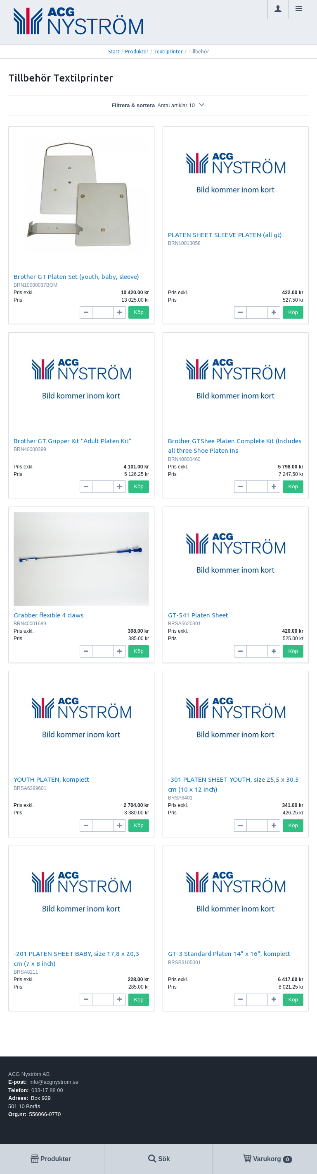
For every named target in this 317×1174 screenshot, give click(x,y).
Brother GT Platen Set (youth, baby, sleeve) (76, 276)
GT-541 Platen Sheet (198, 615)
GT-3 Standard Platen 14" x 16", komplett (229, 953)
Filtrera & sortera (158, 105)
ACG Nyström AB (29, 1074)
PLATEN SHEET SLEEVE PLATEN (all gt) (225, 234)
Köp (139, 312)
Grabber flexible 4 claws (48, 615)
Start (114, 51)
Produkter (137, 51)
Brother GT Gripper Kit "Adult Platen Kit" (73, 440)
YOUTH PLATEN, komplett (51, 779)
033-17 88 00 (47, 1090)
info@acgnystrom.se (53, 1082)
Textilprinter (168, 51)
